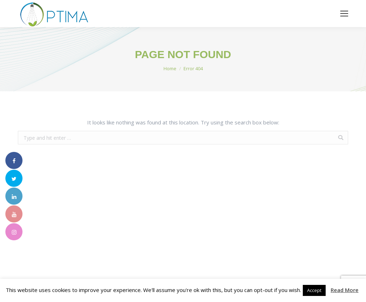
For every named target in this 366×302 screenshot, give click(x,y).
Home (170, 68)
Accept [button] (314, 290)
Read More (345, 289)
